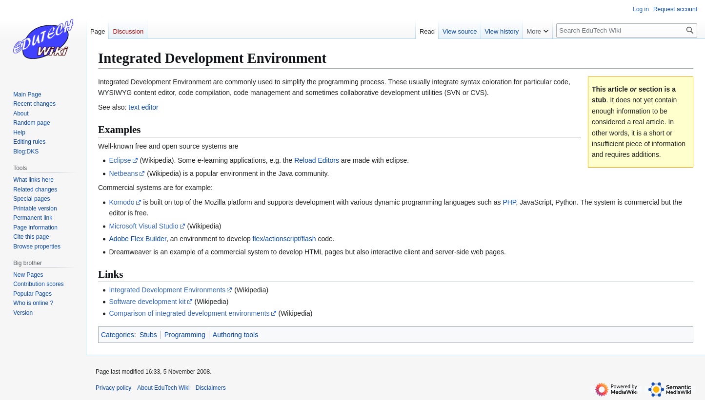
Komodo (121, 202)
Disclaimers (211, 387)
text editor (143, 107)
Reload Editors (316, 160)
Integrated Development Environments (167, 290)
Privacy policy (113, 387)
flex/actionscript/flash (284, 239)
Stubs (148, 335)
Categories (117, 335)
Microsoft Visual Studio (143, 226)
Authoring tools (235, 335)
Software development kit (147, 301)
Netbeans (123, 173)
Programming (184, 335)
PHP (509, 202)
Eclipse (120, 160)
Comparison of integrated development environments (189, 313)
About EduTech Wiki (163, 387)
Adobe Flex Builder (137, 239)
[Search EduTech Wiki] (626, 30)
